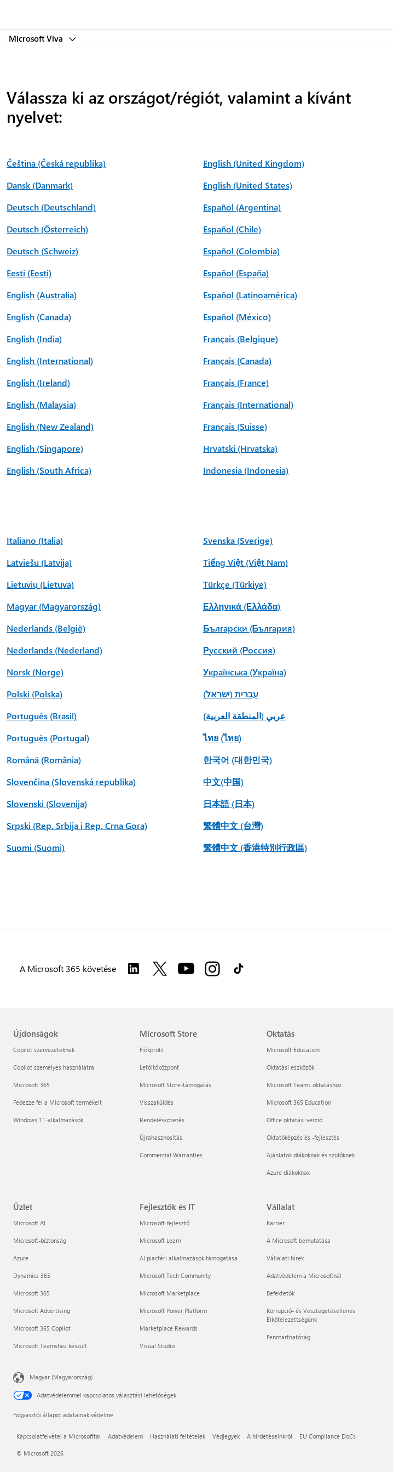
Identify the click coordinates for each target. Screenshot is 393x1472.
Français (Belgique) (240, 338)
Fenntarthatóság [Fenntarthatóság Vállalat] (288, 1337)
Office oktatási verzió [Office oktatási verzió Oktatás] (294, 1120)
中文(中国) (223, 781)
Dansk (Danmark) (40, 185)
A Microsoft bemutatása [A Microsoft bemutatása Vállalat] (299, 1240)
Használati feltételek (177, 1436)
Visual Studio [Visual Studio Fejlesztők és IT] (157, 1346)
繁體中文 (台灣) (233, 825)
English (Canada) (39, 316)
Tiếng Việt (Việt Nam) (245, 562)
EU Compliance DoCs (327, 1436)
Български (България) (249, 628)
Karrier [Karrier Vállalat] (276, 1223)
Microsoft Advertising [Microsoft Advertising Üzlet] (41, 1310)
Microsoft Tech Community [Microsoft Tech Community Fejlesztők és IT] (175, 1275)
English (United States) (247, 185)
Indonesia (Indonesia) (245, 470)
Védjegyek (226, 1436)
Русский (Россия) (239, 650)
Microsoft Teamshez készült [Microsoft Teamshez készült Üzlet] (50, 1346)
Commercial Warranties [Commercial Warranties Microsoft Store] (171, 1155)
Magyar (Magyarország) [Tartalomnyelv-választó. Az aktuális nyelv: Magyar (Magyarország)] (61, 1376)
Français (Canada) (237, 360)
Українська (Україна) (244, 672)
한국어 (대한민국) (237, 759)
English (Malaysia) (41, 404)
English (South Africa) (49, 470)
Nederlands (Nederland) (54, 650)
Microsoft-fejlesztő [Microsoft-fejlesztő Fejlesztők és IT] (164, 1223)
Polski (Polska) (34, 694)
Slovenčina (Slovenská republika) (71, 781)
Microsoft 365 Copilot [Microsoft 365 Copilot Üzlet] (42, 1328)
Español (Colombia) (241, 251)
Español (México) (237, 316)
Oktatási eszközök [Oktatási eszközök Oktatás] (290, 1067)
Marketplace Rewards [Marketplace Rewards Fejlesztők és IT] (169, 1328)
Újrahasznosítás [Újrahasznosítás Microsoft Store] (161, 1137)
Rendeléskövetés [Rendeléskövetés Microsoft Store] (162, 1120)
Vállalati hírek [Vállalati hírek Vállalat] (285, 1258)
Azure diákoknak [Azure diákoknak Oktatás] (288, 1172)
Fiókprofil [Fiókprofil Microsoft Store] (152, 1049)
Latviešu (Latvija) (39, 562)
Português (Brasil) (42, 715)
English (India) (34, 338)
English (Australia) (42, 294)
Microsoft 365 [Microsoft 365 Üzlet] (31, 1293)
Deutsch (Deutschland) (51, 207)
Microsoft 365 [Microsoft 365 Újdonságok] (31, 1085)
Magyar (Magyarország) (54, 606)
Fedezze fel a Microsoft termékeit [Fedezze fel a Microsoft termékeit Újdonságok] (57, 1102)
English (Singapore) (45, 448)
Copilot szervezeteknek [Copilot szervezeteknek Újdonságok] (43, 1049)
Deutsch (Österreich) (47, 229)
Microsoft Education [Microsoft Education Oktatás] (293, 1049)
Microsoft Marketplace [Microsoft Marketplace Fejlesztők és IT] (170, 1293)
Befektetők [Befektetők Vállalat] (280, 1293)
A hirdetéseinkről (269, 1436)
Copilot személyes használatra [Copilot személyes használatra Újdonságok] (53, 1067)
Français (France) (236, 382)
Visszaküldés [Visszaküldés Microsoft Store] (157, 1102)
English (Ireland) (38, 382)
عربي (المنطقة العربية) (244, 715)
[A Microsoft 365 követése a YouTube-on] (186, 968)
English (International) (50, 360)
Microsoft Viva (37, 38)
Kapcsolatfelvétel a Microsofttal (58, 1436)
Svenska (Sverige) (238, 540)
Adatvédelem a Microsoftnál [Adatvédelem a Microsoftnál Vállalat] (304, 1275)
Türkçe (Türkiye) (235, 584)
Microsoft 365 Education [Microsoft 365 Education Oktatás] (299, 1102)
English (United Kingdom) (253, 163)
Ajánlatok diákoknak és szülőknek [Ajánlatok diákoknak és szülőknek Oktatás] (311, 1155)
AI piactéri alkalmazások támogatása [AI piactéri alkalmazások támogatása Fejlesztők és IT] (189, 1258)
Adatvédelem (125, 1436)
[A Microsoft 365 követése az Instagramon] (212, 968)
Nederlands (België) (46, 628)
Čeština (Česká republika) (56, 163)
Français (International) (248, 404)
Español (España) (236, 273)
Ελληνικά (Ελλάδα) (241, 606)
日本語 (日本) (229, 803)
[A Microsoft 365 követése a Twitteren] (160, 968)
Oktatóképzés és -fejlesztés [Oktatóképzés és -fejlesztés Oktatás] (303, 1137)
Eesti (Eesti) (29, 273)
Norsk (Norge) (35, 672)
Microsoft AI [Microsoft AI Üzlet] (29, 1223)
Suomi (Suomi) (36, 847)
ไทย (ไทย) (222, 737)
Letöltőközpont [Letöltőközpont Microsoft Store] (159, 1067)
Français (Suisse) (235, 426)
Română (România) (44, 759)
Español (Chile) (232, 229)
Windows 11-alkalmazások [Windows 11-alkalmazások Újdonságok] (48, 1120)
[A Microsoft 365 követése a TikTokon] (238, 968)
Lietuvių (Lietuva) (40, 584)
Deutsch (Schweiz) (42, 251)
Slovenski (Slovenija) (47, 803)
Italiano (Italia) (35, 540)
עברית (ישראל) (230, 694)
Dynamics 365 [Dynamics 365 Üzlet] (31, 1275)
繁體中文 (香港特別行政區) (255, 847)
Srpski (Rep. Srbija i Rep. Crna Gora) (77, 825)
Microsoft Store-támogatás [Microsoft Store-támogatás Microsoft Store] (175, 1085)
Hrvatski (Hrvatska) (240, 448)
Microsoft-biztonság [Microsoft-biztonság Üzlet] (39, 1240)
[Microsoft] (196, 8)
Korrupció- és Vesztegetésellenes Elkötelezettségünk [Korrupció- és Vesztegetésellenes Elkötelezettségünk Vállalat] (311, 1314)
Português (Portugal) (48, 737)
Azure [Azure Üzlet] (20, 1258)
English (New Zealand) (50, 426)
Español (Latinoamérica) (250, 294)
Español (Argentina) (242, 207)
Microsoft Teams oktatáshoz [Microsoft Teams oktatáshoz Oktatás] (304, 1085)
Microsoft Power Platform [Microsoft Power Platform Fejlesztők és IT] (173, 1310)
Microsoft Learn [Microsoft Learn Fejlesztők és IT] (160, 1240)
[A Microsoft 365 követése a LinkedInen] (133, 968)
